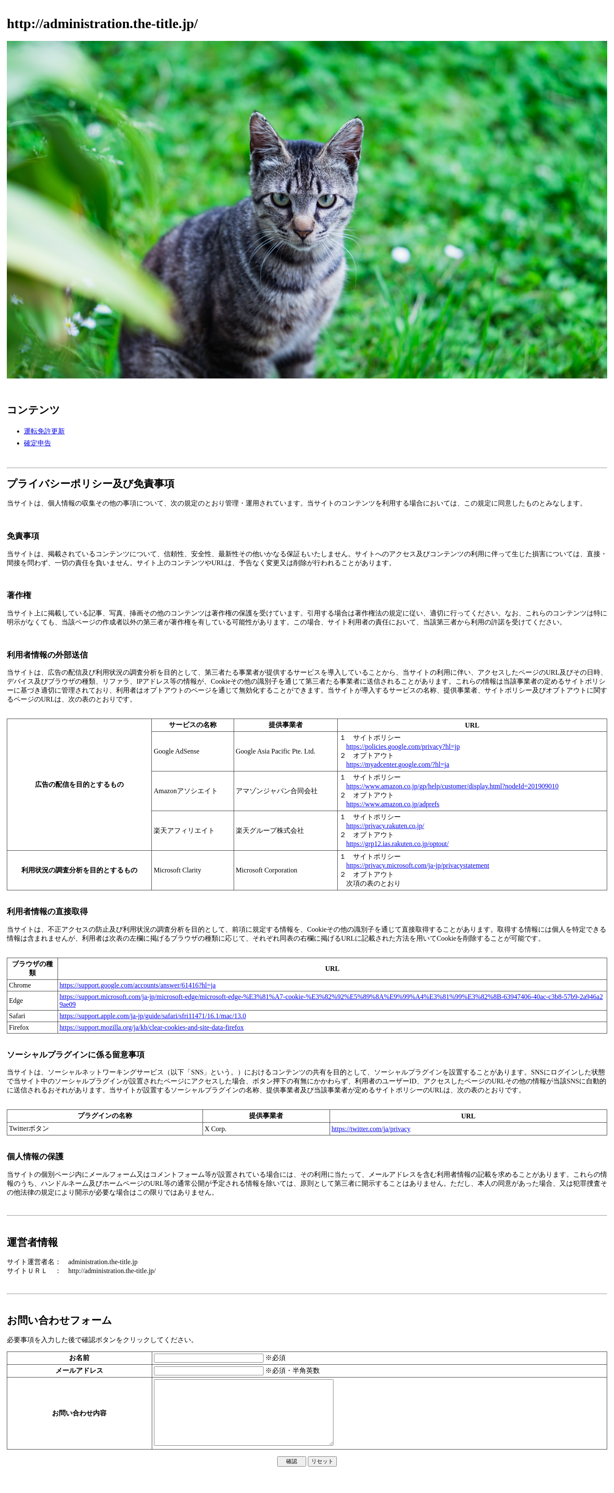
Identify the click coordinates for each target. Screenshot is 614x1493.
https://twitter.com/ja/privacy (371, 1128)
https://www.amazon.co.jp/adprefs (393, 804)
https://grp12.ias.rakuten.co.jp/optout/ (397, 843)
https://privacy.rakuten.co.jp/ (385, 825)
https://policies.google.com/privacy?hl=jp (403, 746)
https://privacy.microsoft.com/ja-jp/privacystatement (417, 865)
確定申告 (37, 443)
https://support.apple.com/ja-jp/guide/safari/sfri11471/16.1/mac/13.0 (153, 1015)
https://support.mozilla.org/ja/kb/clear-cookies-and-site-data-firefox (152, 1027)
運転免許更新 (44, 431)
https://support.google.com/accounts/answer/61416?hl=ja (138, 985)
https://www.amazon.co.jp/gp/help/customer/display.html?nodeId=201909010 (452, 786)
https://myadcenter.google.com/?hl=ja (397, 764)
